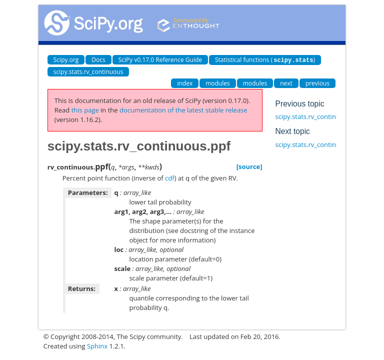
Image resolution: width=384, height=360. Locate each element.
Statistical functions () (265, 60)
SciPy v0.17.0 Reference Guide (160, 60)
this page (85, 109)
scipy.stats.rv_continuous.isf (318, 144)
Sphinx (97, 345)
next (286, 82)
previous (318, 82)
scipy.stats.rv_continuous (89, 71)
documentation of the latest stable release (184, 109)
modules (218, 82)
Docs (98, 60)
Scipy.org (66, 60)
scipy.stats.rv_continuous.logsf (321, 116)
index (184, 82)
